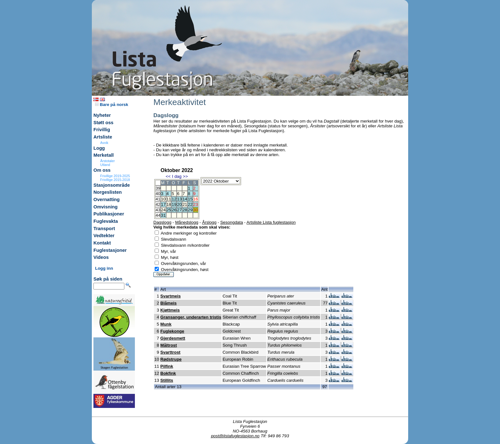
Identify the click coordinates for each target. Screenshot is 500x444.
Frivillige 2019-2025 (115, 176)
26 (174, 209)
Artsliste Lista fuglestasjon (271, 222)
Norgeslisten (107, 192)
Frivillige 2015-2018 (115, 180)
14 (184, 199)
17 (163, 204)
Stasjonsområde (111, 185)
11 (168, 199)
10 (163, 199)
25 (168, 209)
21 (184, 204)
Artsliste (102, 136)
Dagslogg (162, 222)
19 (174, 204)
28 (184, 209)
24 (163, 209)
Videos (101, 257)
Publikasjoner (108, 213)
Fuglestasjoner (110, 250)
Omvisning (105, 206)
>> (185, 176)
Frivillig (101, 129)
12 (174, 199)
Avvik (104, 143)
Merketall (103, 155)
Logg (99, 148)
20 (179, 204)
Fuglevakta (105, 221)
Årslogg (209, 222)
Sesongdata (231, 222)
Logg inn (104, 268)
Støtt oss (103, 122)
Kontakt (102, 242)
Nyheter (102, 115)
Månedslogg (186, 222)
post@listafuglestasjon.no (235, 435)
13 (179, 199)
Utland (105, 165)
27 (179, 209)
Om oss (102, 170)
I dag (176, 176)
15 (190, 199)
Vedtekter (103, 235)
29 (190, 209)
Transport (104, 228)
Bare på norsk (111, 104)
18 (168, 204)
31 (163, 215)
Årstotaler (107, 161)
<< (168, 176)
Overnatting (106, 199)
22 (190, 204)
